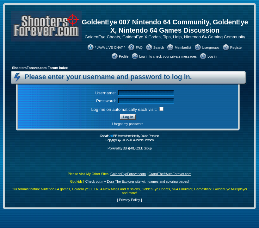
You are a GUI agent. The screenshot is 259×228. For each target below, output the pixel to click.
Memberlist (183, 47)
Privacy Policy (129, 200)
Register (236, 47)
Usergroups (210, 47)
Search (158, 47)
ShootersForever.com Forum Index (40, 68)
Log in (212, 56)
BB (124, 148)
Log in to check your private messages (168, 56)
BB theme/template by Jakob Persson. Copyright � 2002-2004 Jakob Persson (129, 138)
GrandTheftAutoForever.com (170, 174)
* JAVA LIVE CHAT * (110, 47)
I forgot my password (128, 124)
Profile (123, 56)
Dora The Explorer (120, 181)
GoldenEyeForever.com (128, 174)
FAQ (139, 47)
